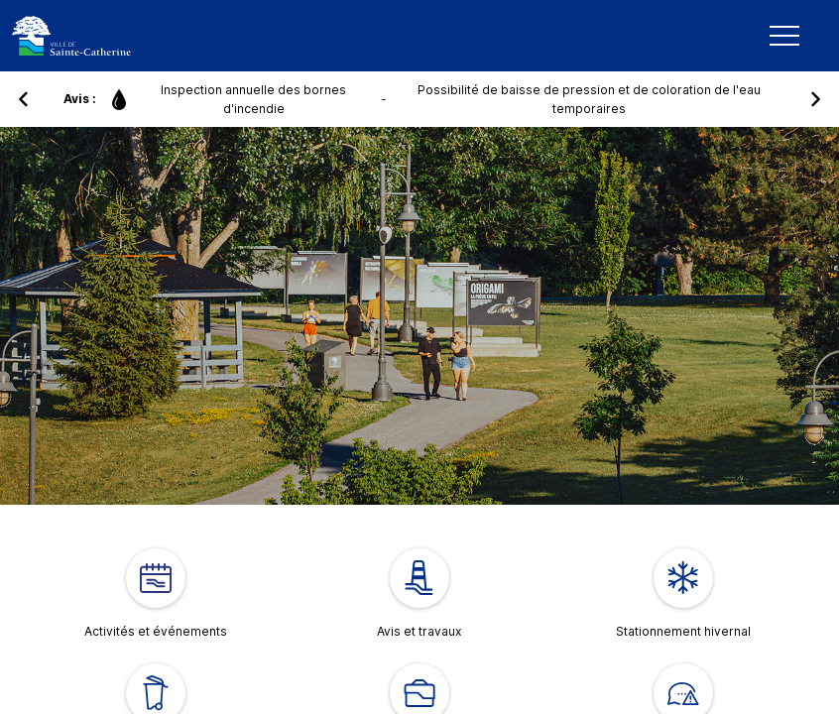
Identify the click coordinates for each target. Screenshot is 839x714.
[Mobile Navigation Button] (784, 35)
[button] (24, 99)
